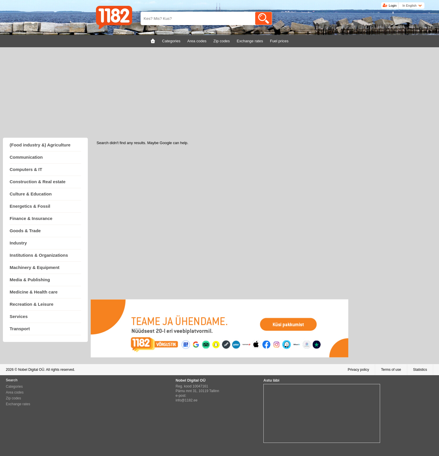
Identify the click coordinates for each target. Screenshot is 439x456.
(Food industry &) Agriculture (40, 144)
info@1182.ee (186, 400)
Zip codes (13, 398)
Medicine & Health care (33, 291)
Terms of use (391, 370)
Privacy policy (358, 370)
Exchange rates (18, 404)
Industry (18, 242)
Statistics (420, 370)
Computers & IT (26, 169)
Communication (26, 157)
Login (393, 5)
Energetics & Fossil (30, 206)
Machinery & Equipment (35, 267)
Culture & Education (31, 193)
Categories (14, 387)
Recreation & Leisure (31, 304)
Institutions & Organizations (39, 255)
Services (19, 316)
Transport (20, 328)
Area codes (15, 392)
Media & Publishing (30, 279)
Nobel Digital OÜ (31, 370)
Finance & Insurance (31, 218)
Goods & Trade (25, 230)
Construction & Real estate (38, 181)
